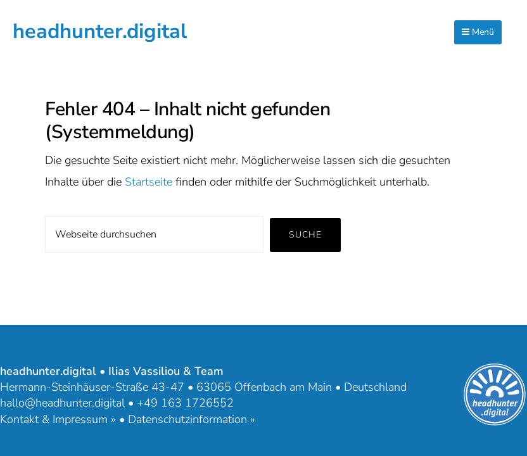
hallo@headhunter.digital (62, 402)
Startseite (148, 181)
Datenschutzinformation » (191, 419)
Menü (478, 32)
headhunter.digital (100, 31)
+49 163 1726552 (185, 402)
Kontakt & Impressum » (58, 419)
